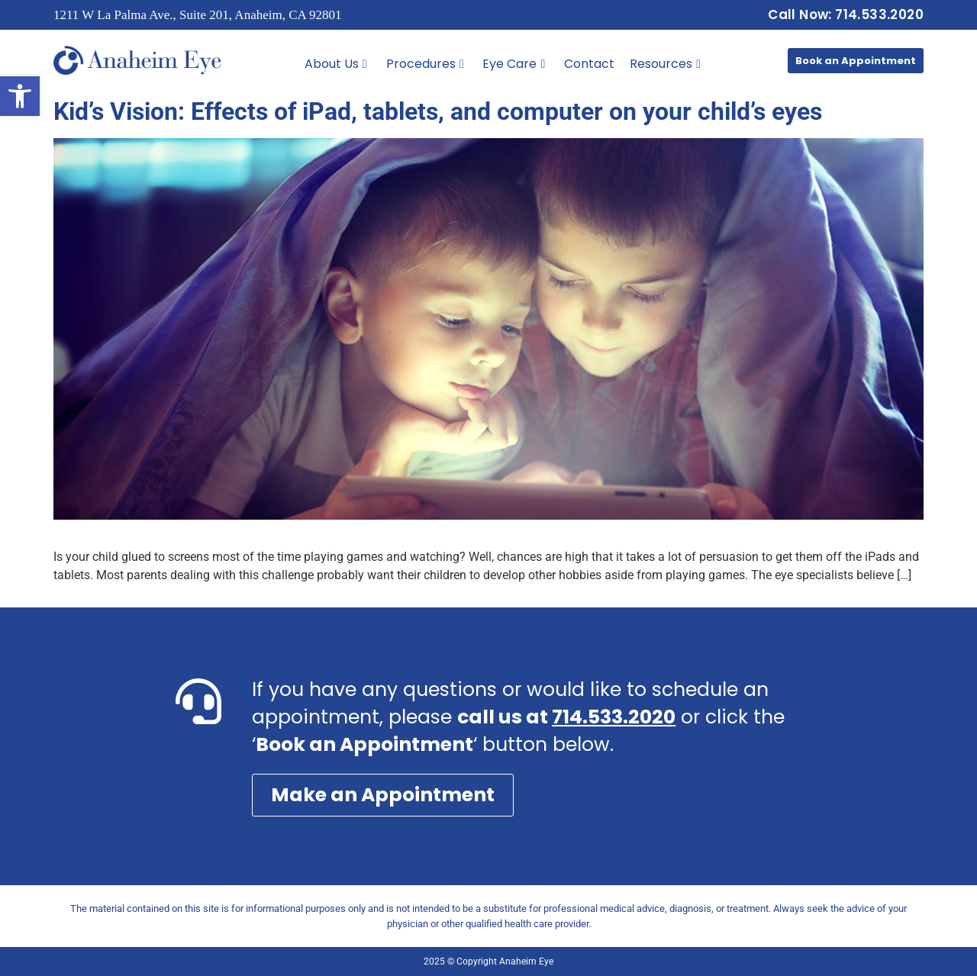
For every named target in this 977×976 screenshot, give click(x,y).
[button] (20, 96)
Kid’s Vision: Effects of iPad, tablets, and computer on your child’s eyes (437, 111)
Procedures (425, 63)
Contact (589, 63)
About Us (336, 63)
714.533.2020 (614, 717)
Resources (665, 63)
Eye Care (513, 63)
